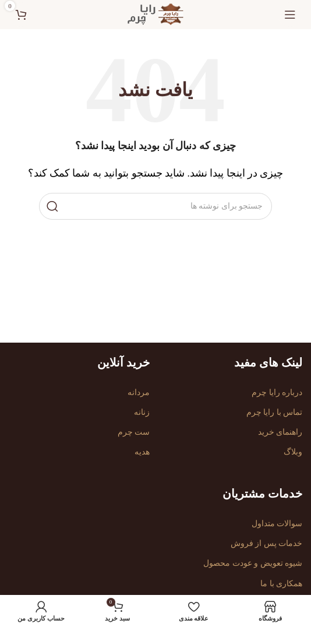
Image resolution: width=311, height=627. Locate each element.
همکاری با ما (281, 583)
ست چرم (134, 432)
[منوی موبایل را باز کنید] (290, 14)
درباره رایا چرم (277, 392)
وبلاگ (293, 452)
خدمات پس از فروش (267, 543)
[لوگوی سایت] (155, 14)
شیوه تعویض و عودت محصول (252, 563)
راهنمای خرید (280, 432)
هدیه (142, 452)
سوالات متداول (277, 523)
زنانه (142, 412)
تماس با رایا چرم (274, 412)
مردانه (139, 392)
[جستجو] (155, 206)
